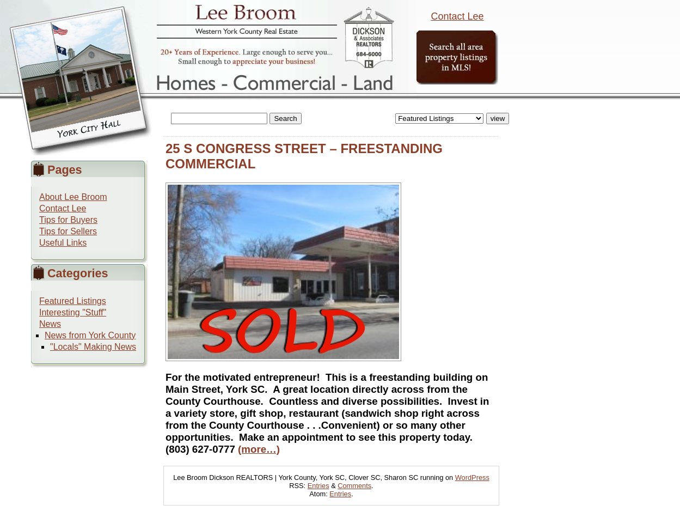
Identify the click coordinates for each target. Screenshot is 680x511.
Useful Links (63, 242)
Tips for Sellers (68, 231)
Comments (354, 486)
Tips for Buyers (68, 219)
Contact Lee (457, 16)
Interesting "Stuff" (72, 312)
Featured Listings (72, 301)
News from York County (90, 335)
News (50, 323)
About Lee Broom (73, 197)
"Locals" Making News (93, 346)
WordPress (472, 477)
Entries (318, 486)
